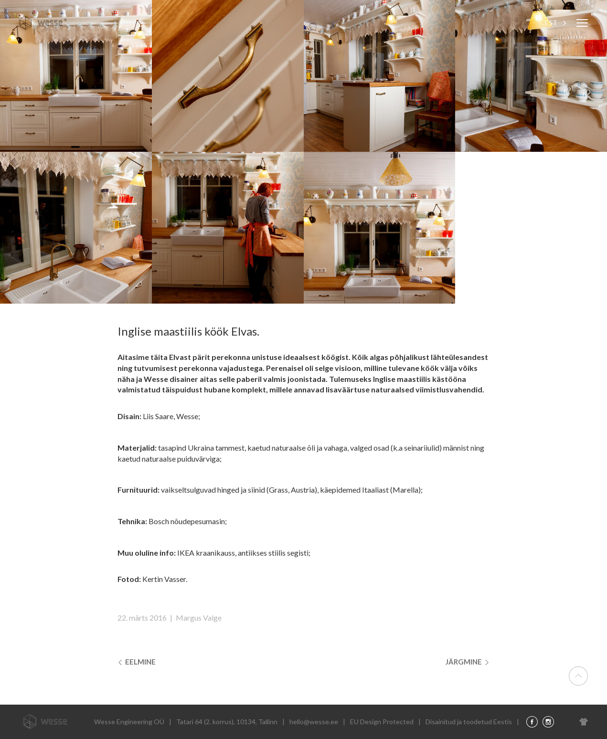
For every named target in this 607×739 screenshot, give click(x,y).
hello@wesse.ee (313, 722)
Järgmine (466, 661)
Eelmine (137, 661)
